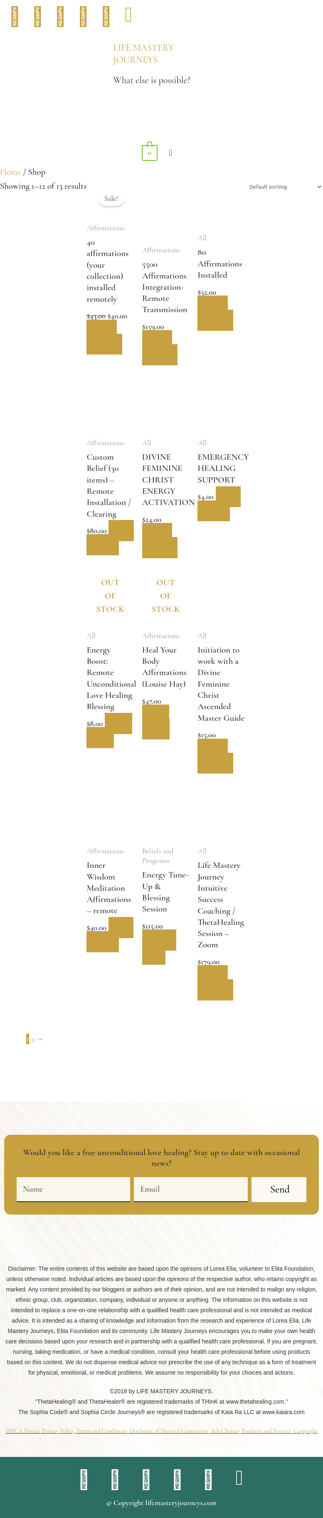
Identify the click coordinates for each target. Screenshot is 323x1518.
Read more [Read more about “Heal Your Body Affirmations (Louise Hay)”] (156, 733)
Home (10, 172)
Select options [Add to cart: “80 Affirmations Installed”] (213, 313)
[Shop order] (284, 186)
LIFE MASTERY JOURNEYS (143, 53)
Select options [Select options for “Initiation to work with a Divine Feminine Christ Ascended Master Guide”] (213, 767)
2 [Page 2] (33, 1050)
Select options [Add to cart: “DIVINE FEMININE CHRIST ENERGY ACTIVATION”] (158, 540)
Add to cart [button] (104, 552)
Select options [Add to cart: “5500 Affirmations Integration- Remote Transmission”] (158, 347)
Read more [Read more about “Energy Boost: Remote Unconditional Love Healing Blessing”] (101, 756)
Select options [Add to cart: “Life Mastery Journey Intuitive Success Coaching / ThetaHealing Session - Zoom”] (213, 994)
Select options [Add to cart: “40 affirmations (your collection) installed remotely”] (102, 337)
